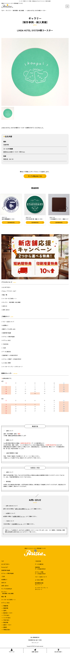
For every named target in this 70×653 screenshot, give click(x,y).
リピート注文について (8, 321)
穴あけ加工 (6, 620)
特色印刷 (5, 622)
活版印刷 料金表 (6, 333)
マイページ (11, 651)
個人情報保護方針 (35, 637)
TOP (2, 10)
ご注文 (4, 348)
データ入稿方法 (6, 351)
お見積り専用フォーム (19, 516)
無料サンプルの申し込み (8, 329)
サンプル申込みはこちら (35, 176)
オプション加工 (6, 340)
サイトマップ (35, 642)
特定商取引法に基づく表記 (35, 640)
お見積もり (5, 325)
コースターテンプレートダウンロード (12, 366)
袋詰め (5, 627)
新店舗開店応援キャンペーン (39, 583)
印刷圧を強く (6, 629)
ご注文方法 (5, 344)
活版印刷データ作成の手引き (10, 355)
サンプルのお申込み (6, 589)
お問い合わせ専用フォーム (22, 509)
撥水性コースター (8, 613)
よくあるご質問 (6, 363)
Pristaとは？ (4, 567)
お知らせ (4, 306)
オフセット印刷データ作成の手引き (11, 359)
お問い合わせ (35, 651)
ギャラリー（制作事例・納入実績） (15, 10)
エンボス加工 (6, 618)
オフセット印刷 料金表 (8, 336)
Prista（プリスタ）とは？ (9, 291)
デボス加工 (6, 615)
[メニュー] (67, 6)
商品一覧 (4, 295)
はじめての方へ (58, 651)
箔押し (5, 610)
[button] (3, 208)
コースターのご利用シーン (9, 298)
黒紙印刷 (5, 608)
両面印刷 (5, 606)
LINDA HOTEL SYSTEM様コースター (36, 10)
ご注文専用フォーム (16, 524)
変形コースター (7, 625)
